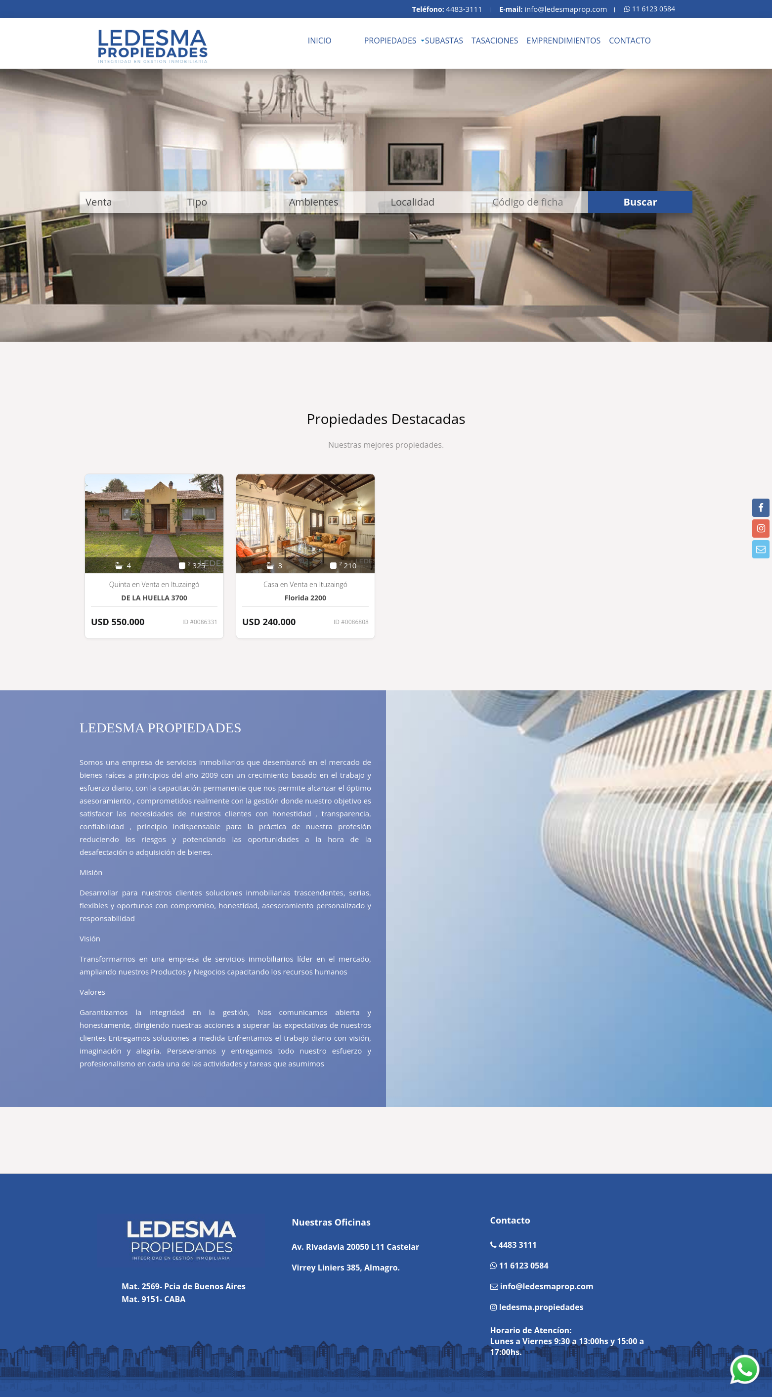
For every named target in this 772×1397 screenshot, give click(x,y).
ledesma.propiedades (540, 1307)
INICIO (320, 40)
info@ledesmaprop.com (565, 9)
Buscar (640, 202)
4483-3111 (464, 9)
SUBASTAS (444, 40)
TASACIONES (495, 40)
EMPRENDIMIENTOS (564, 40)
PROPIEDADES (390, 40)
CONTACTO (630, 40)
